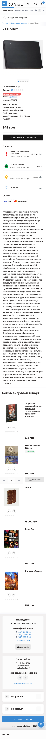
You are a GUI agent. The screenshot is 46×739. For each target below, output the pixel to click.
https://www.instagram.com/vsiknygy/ (25, 678)
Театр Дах (29, 529)
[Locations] (28, 3)
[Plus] (19, 480)
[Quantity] (11, 480)
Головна (5, 23)
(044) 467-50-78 (24, 635)
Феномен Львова (33, 571)
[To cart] (34, 479)
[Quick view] (9, 427)
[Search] (4, 17)
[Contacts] (35, 3)
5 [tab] (27, 81)
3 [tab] (23, 81)
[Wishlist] (14, 427)
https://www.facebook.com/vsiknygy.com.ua (20, 678)
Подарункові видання (18, 23)
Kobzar (28, 487)
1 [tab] (18, 81)
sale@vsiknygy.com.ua (23, 683)
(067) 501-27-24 (24, 632)
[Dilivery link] (40, 154)
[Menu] (4, 3)
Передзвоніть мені (23, 640)
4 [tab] (25, 81)
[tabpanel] (23, 54)
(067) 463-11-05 (24, 637)
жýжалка (13, 96)
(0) (12, 90)
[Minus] (4, 480)
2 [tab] (20, 81)
